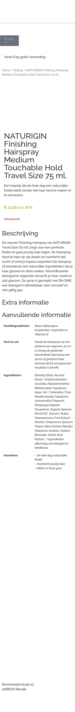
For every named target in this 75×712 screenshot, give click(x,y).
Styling (18, 70)
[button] (37, 23)
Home (6, 70)
